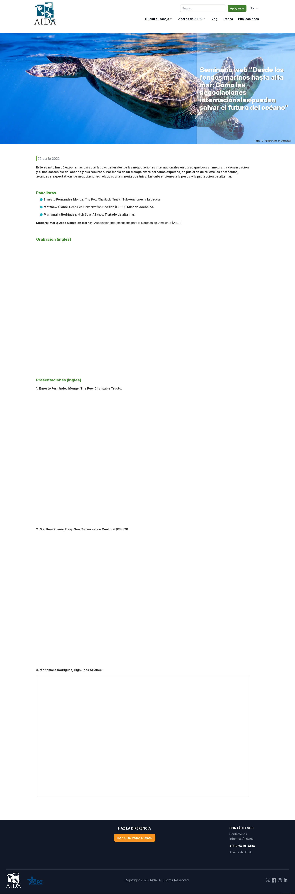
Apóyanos (237, 8)
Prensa (228, 19)
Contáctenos (238, 834)
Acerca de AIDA (190, 19)
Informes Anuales (241, 838)
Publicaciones (248, 19)
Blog (214, 19)
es (255, 8)
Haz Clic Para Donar (134, 838)
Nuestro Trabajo (157, 19)
